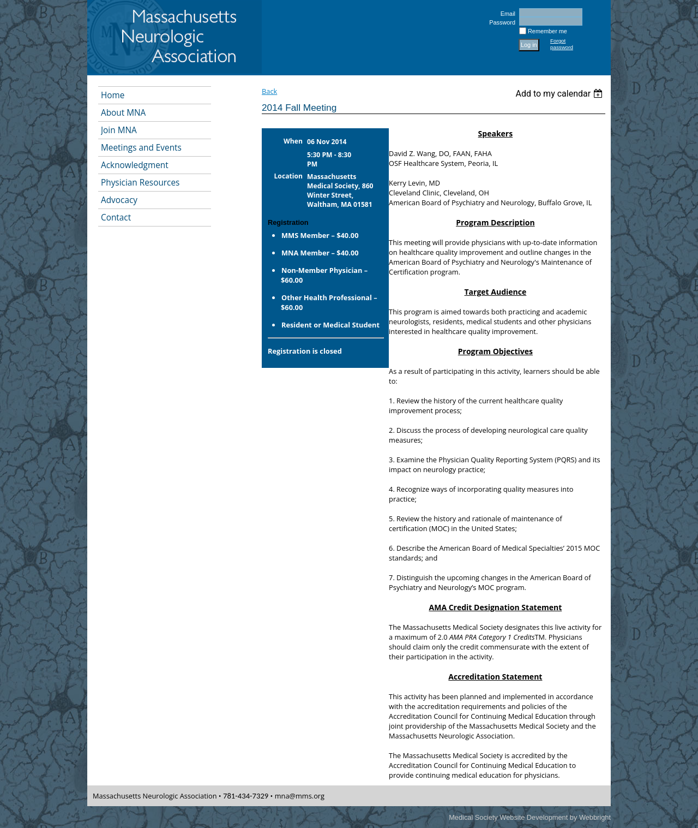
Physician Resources (140, 182)
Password (500, 22)
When (293, 141)
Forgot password (561, 44)
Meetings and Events (141, 147)
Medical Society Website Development (508, 817)
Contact (116, 217)
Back (269, 91)
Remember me (547, 31)
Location (288, 176)
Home (112, 95)
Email (506, 13)
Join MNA (119, 130)
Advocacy (119, 200)
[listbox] (560, 93)
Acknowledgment (135, 165)
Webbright (595, 817)
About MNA (123, 112)
